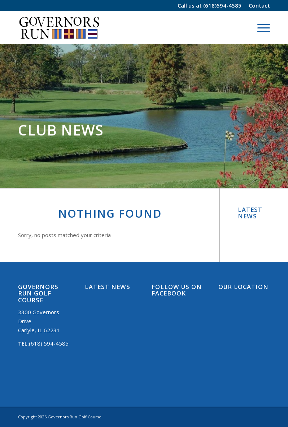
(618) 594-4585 (49, 343)
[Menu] (260, 27)
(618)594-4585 (222, 5)
